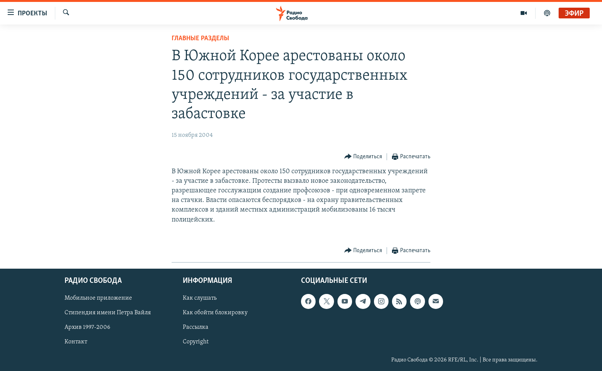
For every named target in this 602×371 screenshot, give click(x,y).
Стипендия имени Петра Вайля (107, 313)
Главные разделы (200, 38)
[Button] (363, 157)
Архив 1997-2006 (87, 327)
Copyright (195, 342)
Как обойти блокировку (215, 313)
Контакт (75, 342)
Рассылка (195, 327)
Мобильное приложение (98, 298)
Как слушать (200, 298)
